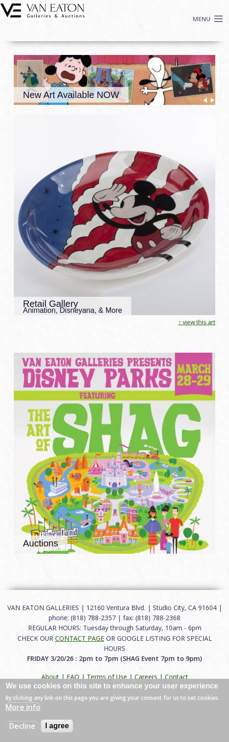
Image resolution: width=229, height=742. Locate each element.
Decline (22, 726)
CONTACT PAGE (79, 638)
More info (23, 707)
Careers (145, 676)
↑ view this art (197, 322)
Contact (176, 676)
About (50, 676)
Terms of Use (107, 676)
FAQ (73, 676)
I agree (57, 726)
